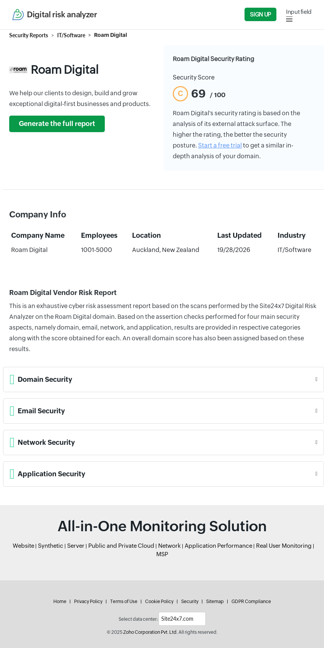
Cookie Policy (159, 601)
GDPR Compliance (251, 601)
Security (189, 601)
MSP (162, 554)
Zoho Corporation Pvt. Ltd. (150, 632)
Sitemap (215, 601)
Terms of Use (123, 601)
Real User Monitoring (284, 545)
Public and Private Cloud (121, 545)
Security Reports (28, 35)
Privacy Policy (88, 601)
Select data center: (138, 619)
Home (59, 601)
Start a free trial (220, 145)
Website (23, 545)
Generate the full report (57, 124)
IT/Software (71, 35)
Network (169, 545)
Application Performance (218, 545)
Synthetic (50, 545)
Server (75, 545)
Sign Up (260, 14)
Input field (299, 11)
